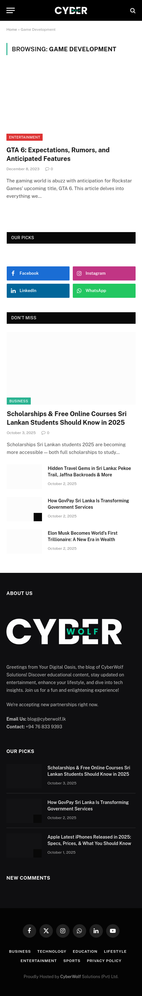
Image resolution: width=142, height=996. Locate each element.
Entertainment (24, 137)
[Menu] (10, 10)
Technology (51, 951)
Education (85, 951)
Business (18, 401)
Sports (71, 960)
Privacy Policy (104, 960)
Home (11, 29)
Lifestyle (115, 951)
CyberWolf (70, 976)
